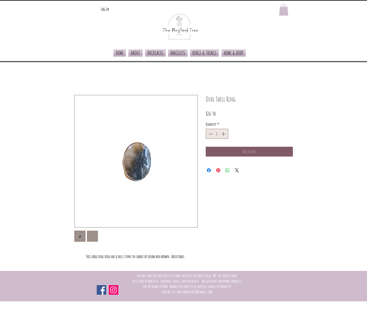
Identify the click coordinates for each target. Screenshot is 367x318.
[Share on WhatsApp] (228, 170)
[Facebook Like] (260, 289)
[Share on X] (237, 170)
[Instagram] (113, 290)
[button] (283, 10)
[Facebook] (101, 290)
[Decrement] (210, 134)
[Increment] (224, 134)
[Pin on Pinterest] (218, 170)
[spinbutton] (217, 134)
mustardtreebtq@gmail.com (194, 291)
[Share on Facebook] (209, 170)
